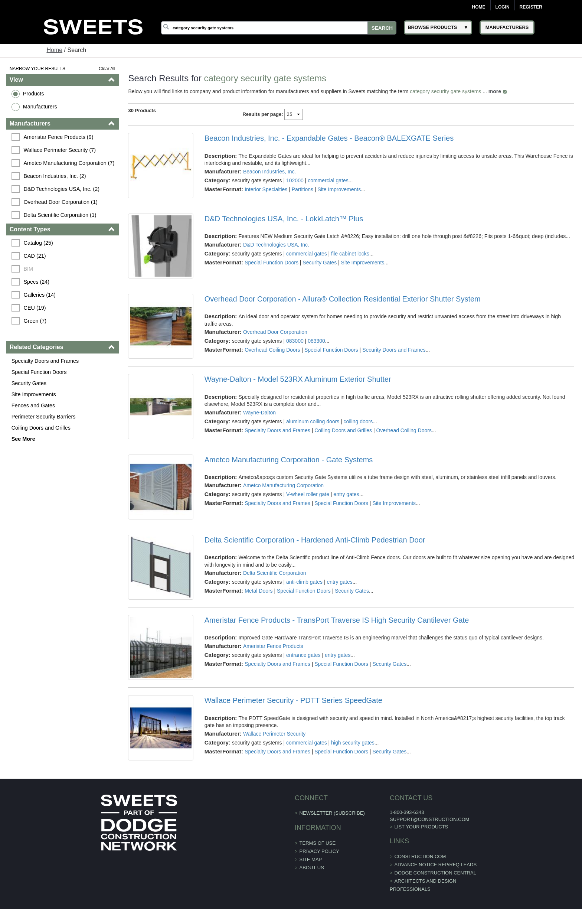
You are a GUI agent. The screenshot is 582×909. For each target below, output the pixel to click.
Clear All (107, 68)
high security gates (353, 743)
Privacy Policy (319, 851)
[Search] (278, 28)
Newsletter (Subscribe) (332, 813)
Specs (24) (37, 282)
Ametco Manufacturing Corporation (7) (69, 163)
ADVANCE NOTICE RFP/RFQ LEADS (436, 864)
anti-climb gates (304, 582)
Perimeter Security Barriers (44, 417)
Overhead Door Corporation (275, 332)
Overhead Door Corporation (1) (61, 202)
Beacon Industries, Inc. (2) (55, 176)
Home (478, 7)
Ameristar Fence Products (273, 646)
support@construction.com (429, 819)
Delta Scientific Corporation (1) (60, 215)
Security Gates (29, 383)
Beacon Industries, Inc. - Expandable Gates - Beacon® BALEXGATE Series (329, 138)
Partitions (302, 189)
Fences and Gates (33, 405)
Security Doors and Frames (393, 350)
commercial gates (328, 180)
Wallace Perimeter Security (274, 734)
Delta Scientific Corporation (274, 573)
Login (503, 7)
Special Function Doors (39, 372)
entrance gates (303, 655)
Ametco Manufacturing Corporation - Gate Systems (289, 460)
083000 (295, 341)
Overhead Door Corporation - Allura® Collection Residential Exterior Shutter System (343, 299)
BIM (28, 269)
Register (531, 7)
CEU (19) (35, 308)
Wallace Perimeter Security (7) (60, 150)
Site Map (311, 859)
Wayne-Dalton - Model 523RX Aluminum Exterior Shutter (298, 379)
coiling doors (358, 421)
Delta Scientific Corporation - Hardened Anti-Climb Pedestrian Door (315, 540)
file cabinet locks (350, 254)
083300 (316, 341)
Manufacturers (40, 107)
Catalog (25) (38, 243)
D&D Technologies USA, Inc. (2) (62, 189)
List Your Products (421, 827)
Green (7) (35, 321)
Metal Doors (258, 591)
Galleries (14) (40, 295)
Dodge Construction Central (435, 873)
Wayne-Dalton (259, 413)
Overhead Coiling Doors (272, 350)
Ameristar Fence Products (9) (59, 137)
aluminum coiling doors (312, 421)
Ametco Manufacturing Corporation (283, 485)
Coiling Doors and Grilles (41, 428)
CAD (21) (35, 256)
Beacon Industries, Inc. (269, 172)
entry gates (346, 494)
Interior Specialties (266, 189)
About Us (312, 867)
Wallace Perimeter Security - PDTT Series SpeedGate (293, 700)
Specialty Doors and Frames (45, 361)
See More (23, 439)
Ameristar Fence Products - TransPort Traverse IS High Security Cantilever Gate (337, 620)
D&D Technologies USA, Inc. (276, 245)
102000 (295, 180)
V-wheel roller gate (307, 494)
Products (33, 94)
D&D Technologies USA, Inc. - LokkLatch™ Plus (284, 219)
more (494, 91)
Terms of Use (318, 843)
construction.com (420, 856)
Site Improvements (34, 394)
